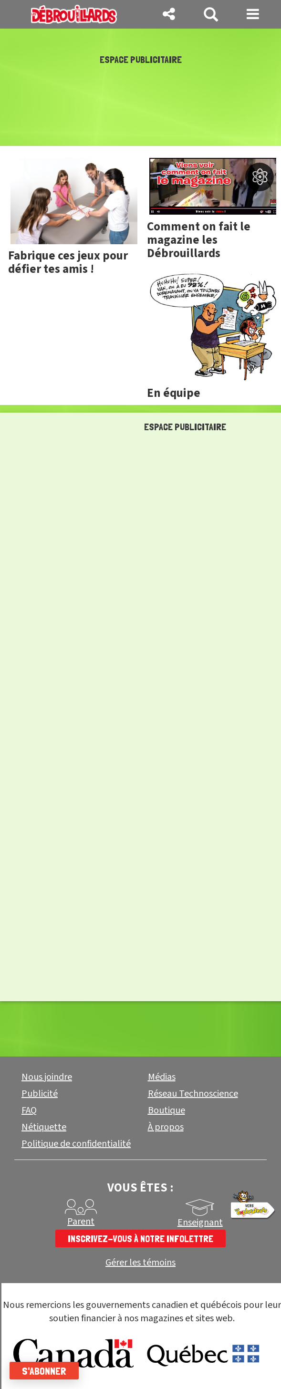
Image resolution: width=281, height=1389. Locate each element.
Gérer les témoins (140, 1263)
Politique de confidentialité (76, 1144)
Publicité (39, 1093)
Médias (162, 1077)
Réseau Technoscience (193, 1093)
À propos (166, 1127)
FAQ (29, 1110)
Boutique (166, 1110)
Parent (80, 1221)
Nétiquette (43, 1127)
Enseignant (200, 1222)
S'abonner (44, 1371)
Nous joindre (46, 1077)
